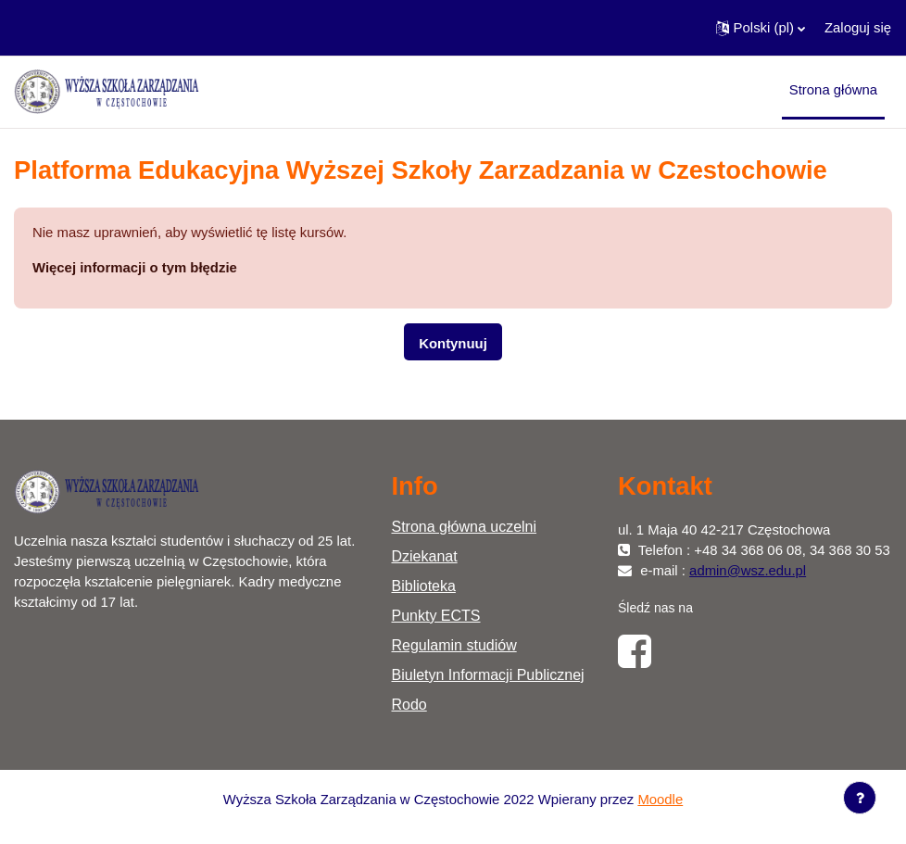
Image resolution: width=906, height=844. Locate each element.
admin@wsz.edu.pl (747, 570)
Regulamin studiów (454, 645)
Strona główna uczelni (464, 527)
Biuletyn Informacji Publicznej (488, 675)
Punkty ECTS (436, 616)
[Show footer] (859, 797)
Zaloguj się (857, 27)
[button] (760, 28)
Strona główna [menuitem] (833, 89)
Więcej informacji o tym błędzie (134, 267)
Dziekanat (425, 556)
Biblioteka (424, 586)
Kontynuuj (453, 343)
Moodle (660, 799)
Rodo (409, 704)
